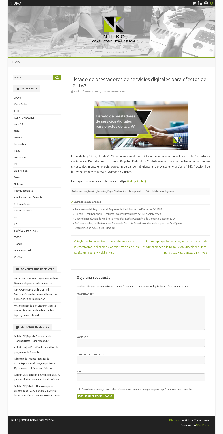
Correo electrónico (90, 354)
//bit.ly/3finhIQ (136, 181)
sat (16, 217)
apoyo (17, 97)
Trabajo (18, 244)
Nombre (82, 337)
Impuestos (81, 191)
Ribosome (174, 420)
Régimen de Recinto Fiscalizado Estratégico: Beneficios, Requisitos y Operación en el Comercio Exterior (34, 363)
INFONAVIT (20, 157)
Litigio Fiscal (21, 170)
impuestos (138, 191)
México (92, 191)
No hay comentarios (114, 91)
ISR (16, 164)
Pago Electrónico (116, 191)
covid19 (18, 124)
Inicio (16, 62)
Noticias (101, 191)
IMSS (17, 150)
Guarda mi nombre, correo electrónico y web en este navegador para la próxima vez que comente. (137, 389)
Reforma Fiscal (22, 204)
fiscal (17, 130)
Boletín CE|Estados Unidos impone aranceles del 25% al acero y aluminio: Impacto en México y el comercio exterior (37, 391)
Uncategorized (22, 250)
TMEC (17, 237)
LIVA (147, 191)
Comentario (85, 294)
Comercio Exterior (24, 117)
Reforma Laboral (23, 210)
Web (79, 371)
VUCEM (18, 257)
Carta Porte (20, 104)
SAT (16, 224)
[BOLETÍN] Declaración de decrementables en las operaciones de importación (35, 294)
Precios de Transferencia (28, 197)
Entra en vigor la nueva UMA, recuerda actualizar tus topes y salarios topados (35, 310)
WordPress (202, 425)
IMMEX (18, 137)
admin (77, 91)
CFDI (16, 111)
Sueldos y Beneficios (26, 230)
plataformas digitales (162, 191)
